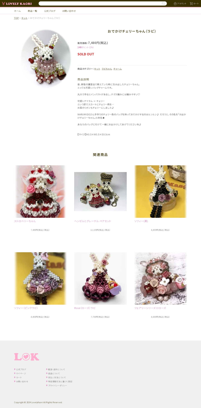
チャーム (117, 68)
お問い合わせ (69, 11)
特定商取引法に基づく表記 (60, 381)
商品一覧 (32, 11)
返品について (54, 373)
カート (19, 377)
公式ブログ (49, 11)
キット (24, 18)
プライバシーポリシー (57, 385)
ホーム (17, 11)
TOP (16, 18)
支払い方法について (57, 377)
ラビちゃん (107, 68)
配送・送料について (56, 369)
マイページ (21, 373)
